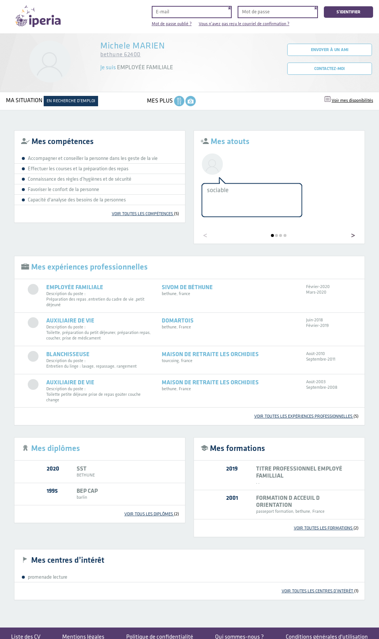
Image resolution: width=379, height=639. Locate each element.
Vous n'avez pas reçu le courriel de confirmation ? (244, 24)
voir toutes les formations (326, 528)
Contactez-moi (329, 68)
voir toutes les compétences (145, 214)
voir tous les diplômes (151, 514)
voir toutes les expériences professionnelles (306, 416)
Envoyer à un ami (329, 50)
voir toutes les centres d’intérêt (320, 591)
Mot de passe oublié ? (172, 24)
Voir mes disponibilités (352, 100)
